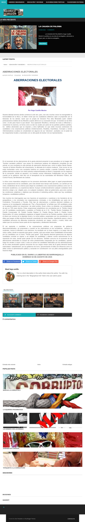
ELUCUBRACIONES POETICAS (55, 2)
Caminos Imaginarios (16, 2)
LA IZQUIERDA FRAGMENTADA (13, 409)
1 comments (50, 30)
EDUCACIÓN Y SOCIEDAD (31, 75)
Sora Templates (19, 518)
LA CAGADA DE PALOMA (50, 26)
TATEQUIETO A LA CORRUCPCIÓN (14, 468)
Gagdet (6, 500)
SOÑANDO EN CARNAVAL (11, 448)
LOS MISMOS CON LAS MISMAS (13, 429)
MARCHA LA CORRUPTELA (12, 390)
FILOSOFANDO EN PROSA (75, 2)
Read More (43, 43)
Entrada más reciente (9, 364)
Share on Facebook (11, 261)
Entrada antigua (67, 364)
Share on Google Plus (48, 261)
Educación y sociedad (35, 2)
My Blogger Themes (30, 518)
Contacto (71, 519)
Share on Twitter (29, 261)
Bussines (7, 494)
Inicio (3, 2)
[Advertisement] (17, 148)
